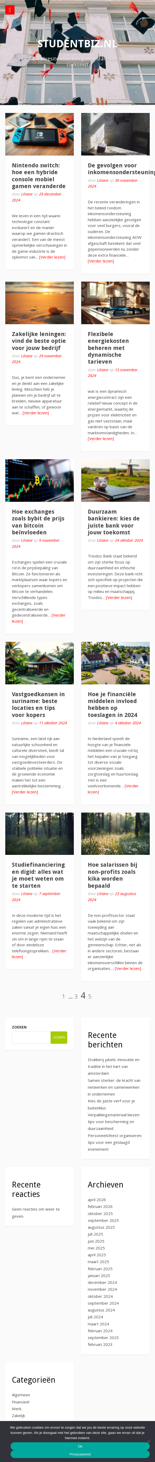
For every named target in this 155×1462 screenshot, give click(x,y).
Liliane (26, 194)
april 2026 (97, 1199)
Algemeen (21, 1394)
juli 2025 (95, 1234)
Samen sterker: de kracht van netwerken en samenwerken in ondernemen (114, 1087)
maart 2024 (98, 1323)
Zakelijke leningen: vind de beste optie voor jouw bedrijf (39, 341)
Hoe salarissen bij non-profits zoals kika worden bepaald (112, 875)
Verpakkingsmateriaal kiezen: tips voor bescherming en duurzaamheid (114, 1121)
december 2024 (102, 1282)
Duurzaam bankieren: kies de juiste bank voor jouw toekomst (114, 522)
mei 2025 (96, 1248)
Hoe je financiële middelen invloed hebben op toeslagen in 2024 (112, 704)
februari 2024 (100, 1330)
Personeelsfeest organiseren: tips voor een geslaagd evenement (115, 1142)
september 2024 (103, 1303)
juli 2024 (95, 1316)
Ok (80, 1446)
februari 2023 (100, 1344)
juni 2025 (96, 1241)
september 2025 (103, 1220)
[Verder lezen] (52, 257)
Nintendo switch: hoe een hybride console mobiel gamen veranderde (39, 175)
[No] (148, 1441)
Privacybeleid (80, 1454)
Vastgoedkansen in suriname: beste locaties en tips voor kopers (38, 704)
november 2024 (102, 1289)
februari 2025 (100, 1268)
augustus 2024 (101, 1310)
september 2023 (103, 1337)
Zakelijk (18, 1415)
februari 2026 (100, 1206)
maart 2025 (98, 1261)
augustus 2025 (101, 1227)
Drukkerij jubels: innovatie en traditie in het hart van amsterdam (113, 1066)
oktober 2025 (100, 1213)
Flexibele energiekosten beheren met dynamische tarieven (108, 348)
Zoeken (19, 1027)
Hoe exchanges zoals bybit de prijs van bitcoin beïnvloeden (38, 522)
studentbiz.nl (77, 44)
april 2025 (97, 1254)
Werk (16, 1408)
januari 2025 (99, 1275)
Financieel (20, 1401)
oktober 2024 (100, 1296)
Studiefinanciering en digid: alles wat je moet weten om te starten (38, 875)
